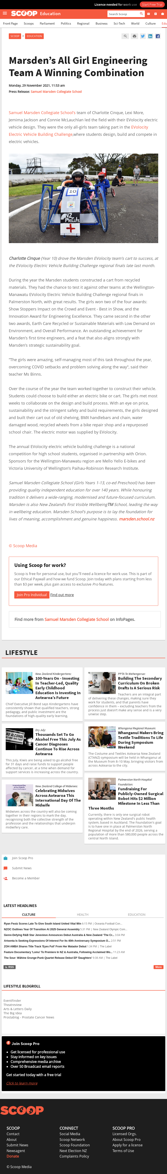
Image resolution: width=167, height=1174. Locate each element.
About (12, 1139)
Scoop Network (72, 1139)
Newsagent (16, 1150)
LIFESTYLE (21, 652)
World (135, 23)
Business (101, 23)
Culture (150, 23)
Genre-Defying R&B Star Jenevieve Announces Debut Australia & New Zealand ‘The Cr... (59, 935)
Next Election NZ (73, 1150)
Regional (83, 23)
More (158, 967)
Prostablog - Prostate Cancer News (29, 1017)
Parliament (47, 23)
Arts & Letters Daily (18, 1009)
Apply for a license (128, 1145)
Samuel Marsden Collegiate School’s (42, 112)
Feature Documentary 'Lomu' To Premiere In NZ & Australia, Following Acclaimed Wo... (58, 952)
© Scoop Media (19, 1167)
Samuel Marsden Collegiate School (56, 92)
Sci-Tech (119, 23)
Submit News (17, 1145)
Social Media (70, 1134)
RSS (9, 967)
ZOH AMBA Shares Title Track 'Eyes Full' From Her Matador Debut (45, 946)
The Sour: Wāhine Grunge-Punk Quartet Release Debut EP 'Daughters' (48, 957)
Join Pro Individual (32, 594)
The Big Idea (13, 1013)
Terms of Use (123, 1150)
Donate (13, 1156)
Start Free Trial (152, 4)
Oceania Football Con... (108, 923)
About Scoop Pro (127, 1139)
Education (34, 36)
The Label (105, 946)
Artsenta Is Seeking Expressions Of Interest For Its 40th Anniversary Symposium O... (57, 940)
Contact (13, 1134)
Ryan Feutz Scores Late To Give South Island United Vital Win (42, 923)
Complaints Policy (74, 1156)
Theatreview (13, 1005)
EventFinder (12, 1000)
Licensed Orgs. (125, 1134)
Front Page (10, 23)
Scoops (29, 23)
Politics (66, 23)
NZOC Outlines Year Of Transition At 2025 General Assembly (42, 929)
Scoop (15, 36)
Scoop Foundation (75, 1145)
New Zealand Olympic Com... (110, 929)
